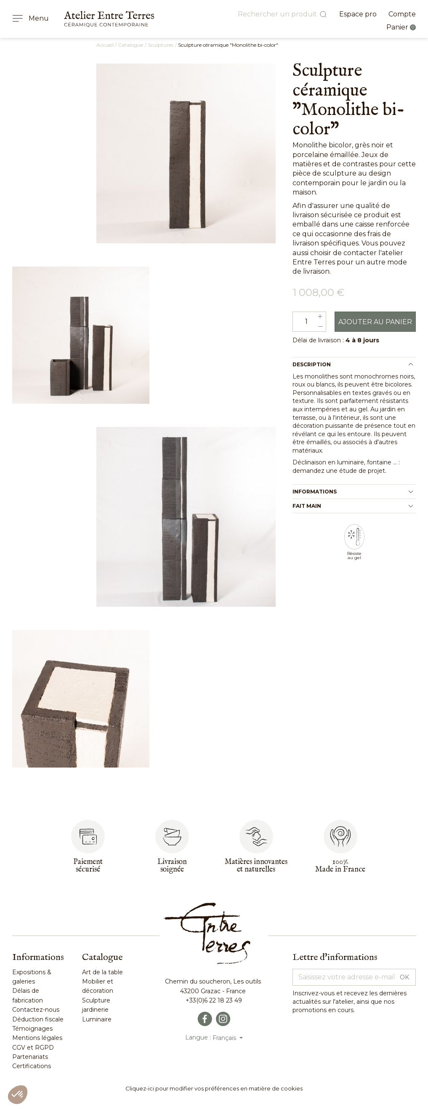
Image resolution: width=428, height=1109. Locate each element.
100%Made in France (340, 866)
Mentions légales (37, 1038)
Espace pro (358, 14)
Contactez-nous (35, 1010)
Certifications (31, 1067)
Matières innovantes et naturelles (256, 866)
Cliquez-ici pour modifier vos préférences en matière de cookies (214, 1089)
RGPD (43, 1048)
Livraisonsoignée (172, 866)
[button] (18, 1095)
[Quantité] (309, 322)
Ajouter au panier (375, 323)
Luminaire (97, 1020)
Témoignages (32, 1029)
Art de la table (102, 973)
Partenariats (30, 1057)
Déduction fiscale (38, 1020)
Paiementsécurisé (88, 866)
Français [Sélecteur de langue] (225, 1038)
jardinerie (95, 1010)
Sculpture (96, 1001)
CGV (18, 1048)
